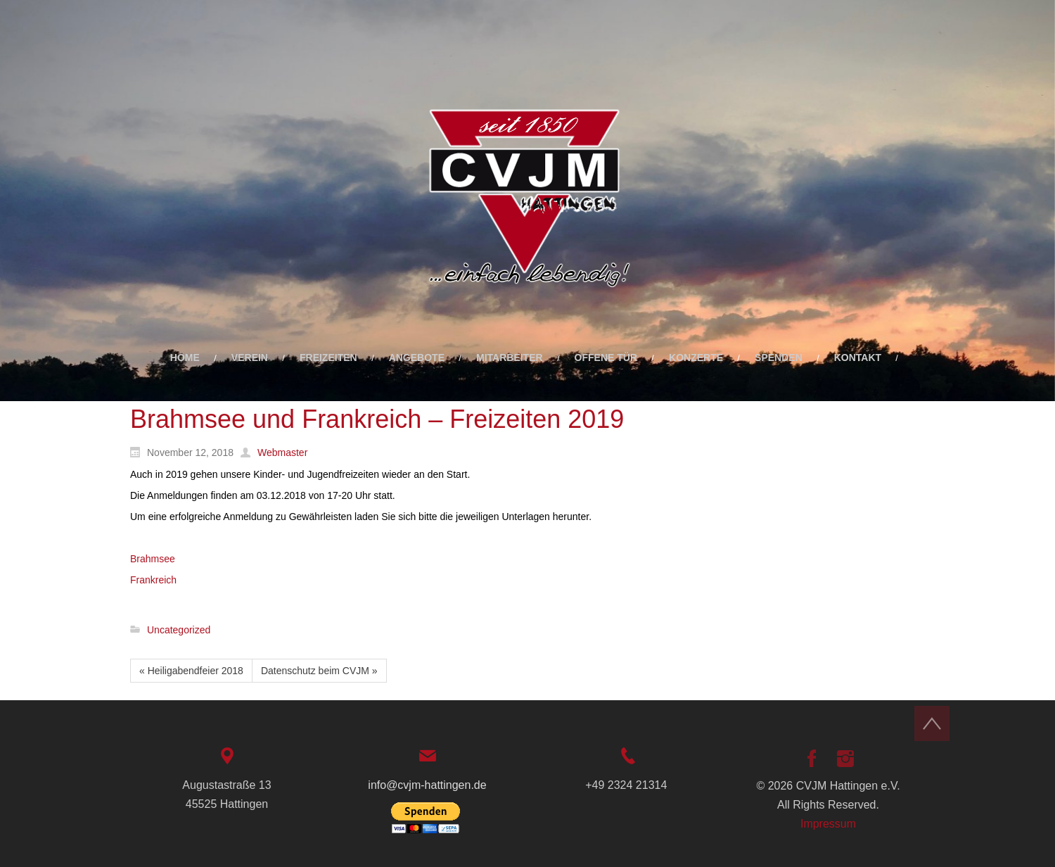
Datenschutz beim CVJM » (319, 670)
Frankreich (153, 580)
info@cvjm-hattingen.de (427, 785)
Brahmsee (152, 558)
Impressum (828, 824)
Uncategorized (178, 629)
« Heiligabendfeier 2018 (191, 670)
